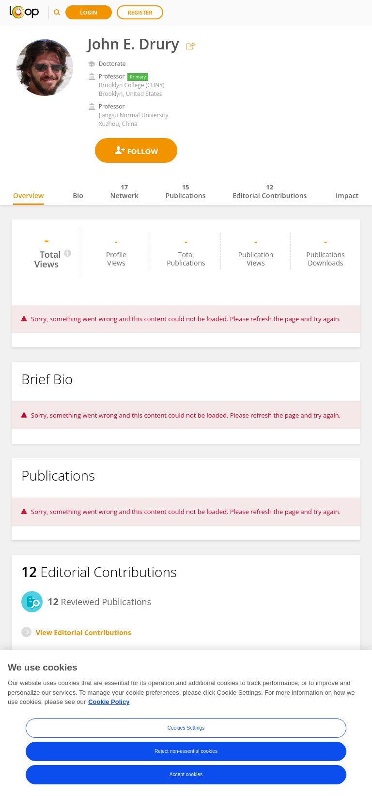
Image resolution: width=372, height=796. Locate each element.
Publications (186, 191)
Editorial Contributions (269, 191)
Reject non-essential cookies (186, 751)
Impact (347, 195)
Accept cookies (186, 775)
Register (140, 12)
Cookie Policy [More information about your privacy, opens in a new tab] (108, 702)
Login (88, 12)
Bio (78, 195)
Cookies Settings (186, 728)
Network (124, 191)
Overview (28, 195)
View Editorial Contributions (83, 632)
